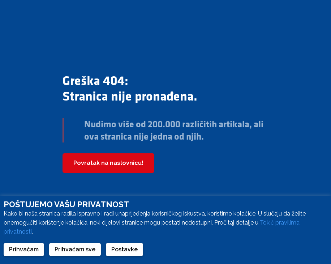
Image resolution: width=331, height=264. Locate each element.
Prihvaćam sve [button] (75, 249)
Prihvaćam (24, 249)
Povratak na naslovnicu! (108, 162)
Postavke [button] (124, 249)
